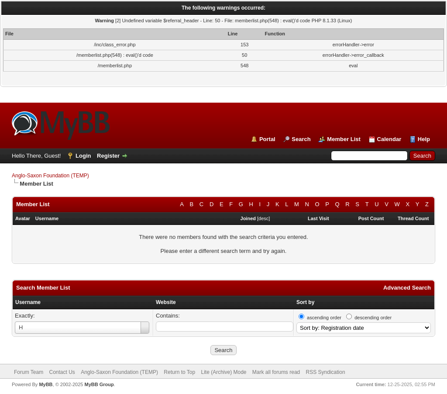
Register (108, 155)
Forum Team (28, 372)
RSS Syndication (325, 372)
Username (28, 302)
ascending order (324, 317)
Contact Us (62, 372)
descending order (373, 317)
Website (166, 302)
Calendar (389, 139)
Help (424, 139)
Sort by (305, 302)
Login (83, 155)
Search (301, 139)
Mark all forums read (276, 372)
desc (263, 218)
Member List (344, 139)
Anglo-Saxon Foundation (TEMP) (50, 176)
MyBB (45, 384)
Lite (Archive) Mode (223, 372)
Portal (267, 139)
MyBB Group (98, 384)
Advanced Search (407, 287)
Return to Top (179, 372)
